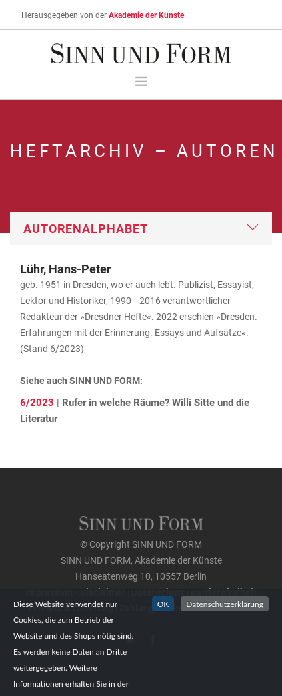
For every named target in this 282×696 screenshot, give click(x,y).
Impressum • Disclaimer (75, 592)
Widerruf (213, 608)
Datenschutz (158, 592)
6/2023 (37, 402)
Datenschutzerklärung (224, 624)
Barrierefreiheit (224, 592)
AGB (246, 608)
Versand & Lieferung (70, 608)
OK (163, 624)
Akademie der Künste (146, 14)
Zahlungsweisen (154, 608)
